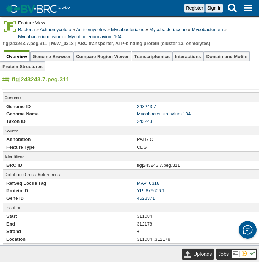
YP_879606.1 (151, 190)
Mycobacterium (207, 29)
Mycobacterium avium (40, 36)
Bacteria (26, 29)
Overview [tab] (16, 56)
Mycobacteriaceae (168, 29)
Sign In (214, 8)
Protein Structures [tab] (22, 66)
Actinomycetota (55, 29)
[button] (248, 230)
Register (194, 8)
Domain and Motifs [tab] (227, 56)
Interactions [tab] (188, 56)
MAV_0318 (148, 183)
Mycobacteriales (127, 29)
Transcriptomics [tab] (152, 56)
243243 (144, 121)
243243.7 (146, 106)
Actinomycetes (91, 29)
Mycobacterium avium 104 (94, 36)
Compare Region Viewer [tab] (102, 56)
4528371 (146, 198)
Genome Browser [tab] (52, 56)
